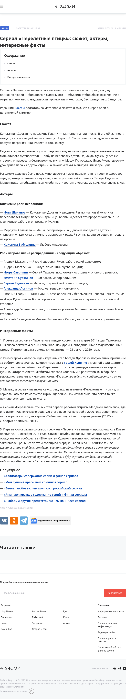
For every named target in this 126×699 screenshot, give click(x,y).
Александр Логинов (18, 288)
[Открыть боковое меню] (1, 7)
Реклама (102, 617)
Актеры (11, 70)
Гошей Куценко (75, 363)
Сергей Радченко (16, 283)
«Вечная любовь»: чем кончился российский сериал (43, 488)
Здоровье (37, 623)
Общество (6, 617)
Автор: (16, 507)
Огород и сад (39, 629)
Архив (66, 623)
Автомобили (39, 611)
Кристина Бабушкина (20, 244)
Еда (65, 611)
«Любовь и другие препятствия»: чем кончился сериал (45, 501)
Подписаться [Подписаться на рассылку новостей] (115, 592)
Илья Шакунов (14, 212)
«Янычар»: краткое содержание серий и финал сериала (45, 494)
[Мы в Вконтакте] (114, 668)
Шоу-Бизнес (7, 611)
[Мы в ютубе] (124, 668)
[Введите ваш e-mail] (52, 593)
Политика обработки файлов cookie (109, 649)
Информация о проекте (111, 611)
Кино (5, 28)
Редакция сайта (106, 632)
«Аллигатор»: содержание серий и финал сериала (41, 476)
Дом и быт (6, 629)
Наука (4, 623)
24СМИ (20, 108)
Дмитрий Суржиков (18, 278)
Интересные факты (18, 77)
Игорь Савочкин (16, 272)
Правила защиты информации (107, 624)
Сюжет (11, 63)
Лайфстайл (38, 617)
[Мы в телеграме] (119, 668)
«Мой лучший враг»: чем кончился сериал (35, 482)
